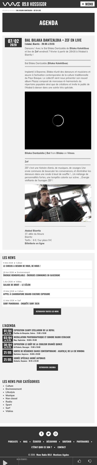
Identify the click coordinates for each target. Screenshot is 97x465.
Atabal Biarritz (33, 230)
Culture (9, 386)
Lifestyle (10, 392)
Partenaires (83, 441)
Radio (9, 401)
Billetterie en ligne (34, 243)
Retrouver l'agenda (47, 367)
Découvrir (51, 441)
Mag (25, 441)
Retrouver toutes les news (47, 311)
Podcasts (13, 441)
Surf (8, 408)
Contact (62, 447)
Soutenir (66, 441)
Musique (10, 395)
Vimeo (70, 153)
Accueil (5, 10)
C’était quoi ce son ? (41, 447)
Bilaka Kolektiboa (79, 48)
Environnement (14, 389)
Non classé (11, 398)
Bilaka (59, 153)
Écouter (37, 441)
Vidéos (9, 411)
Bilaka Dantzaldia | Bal (37, 153)
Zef (36, 51)
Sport (9, 404)
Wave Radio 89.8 (44, 454)
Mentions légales (61, 454)
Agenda (12, 10)
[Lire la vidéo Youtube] (58, 204)
